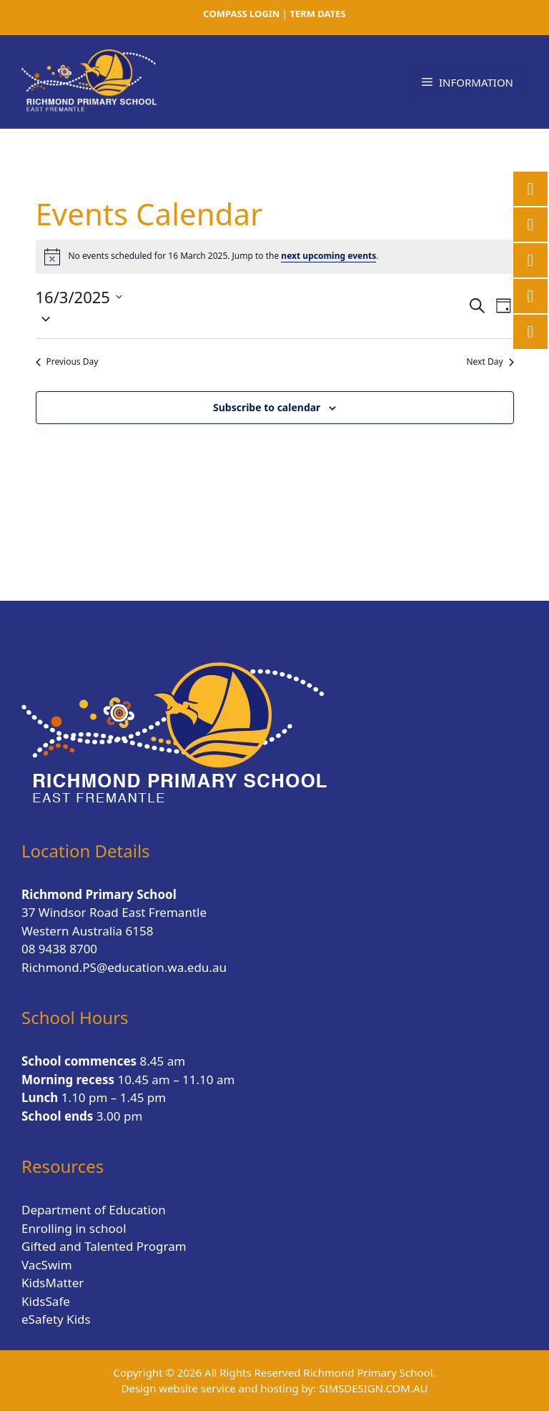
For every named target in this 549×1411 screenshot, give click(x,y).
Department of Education (93, 1209)
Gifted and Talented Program (104, 1246)
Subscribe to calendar (266, 407)
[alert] (275, 257)
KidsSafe (45, 1301)
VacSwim (46, 1265)
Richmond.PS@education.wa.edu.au (124, 967)
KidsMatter (52, 1282)
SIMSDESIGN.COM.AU (373, 1388)
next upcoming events (328, 256)
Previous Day (67, 362)
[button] (251, 318)
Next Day (489, 362)
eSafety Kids (56, 1319)
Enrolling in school (74, 1228)
